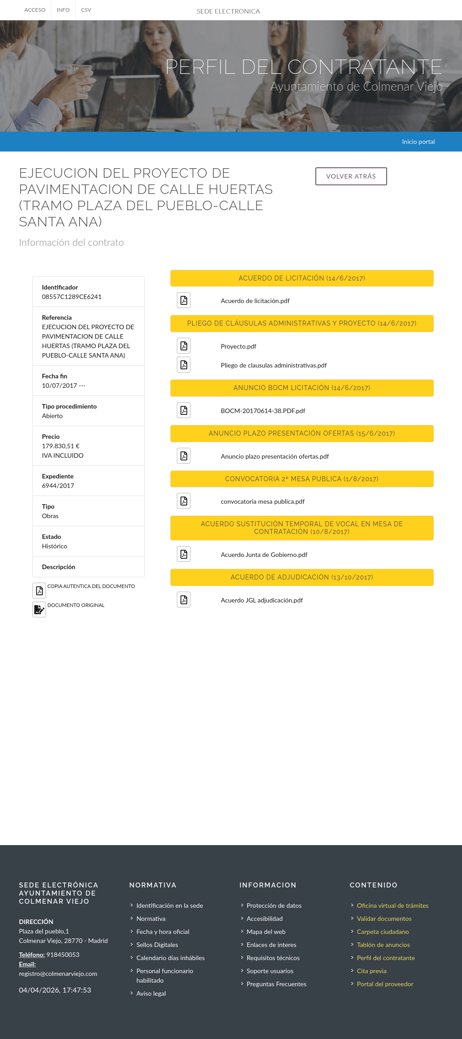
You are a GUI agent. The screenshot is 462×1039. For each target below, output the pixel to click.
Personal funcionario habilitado (164, 975)
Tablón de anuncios (383, 944)
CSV (86, 9)
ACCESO (35, 9)
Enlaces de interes (271, 944)
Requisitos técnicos (273, 957)
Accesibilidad (265, 918)
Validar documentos (384, 918)
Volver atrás (351, 176)
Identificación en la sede (169, 905)
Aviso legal (151, 993)
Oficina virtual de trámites (393, 905)
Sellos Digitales (157, 944)
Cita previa (372, 971)
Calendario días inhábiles (170, 957)
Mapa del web (266, 931)
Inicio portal (418, 141)
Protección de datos (274, 905)
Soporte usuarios (270, 971)
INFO (63, 9)
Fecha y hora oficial (162, 931)
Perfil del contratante (386, 957)
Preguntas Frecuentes (276, 984)
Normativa (151, 918)
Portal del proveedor (385, 984)
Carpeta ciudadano (383, 931)
